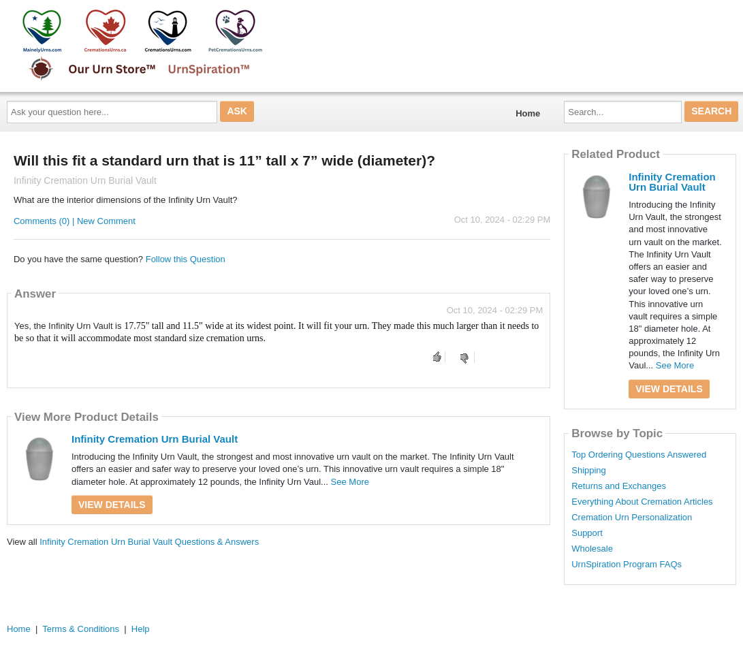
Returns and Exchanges (618, 486)
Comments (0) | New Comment (75, 221)
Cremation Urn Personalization (631, 517)
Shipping (588, 470)
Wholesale (592, 549)
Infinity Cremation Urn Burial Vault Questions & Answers (149, 542)
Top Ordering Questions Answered (638, 455)
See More (350, 482)
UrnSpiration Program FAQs (626, 564)
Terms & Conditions (80, 629)
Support (587, 533)
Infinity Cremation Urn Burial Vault (155, 439)
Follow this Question (185, 259)
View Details (112, 504)
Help (140, 629)
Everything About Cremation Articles (641, 502)
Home (528, 113)
